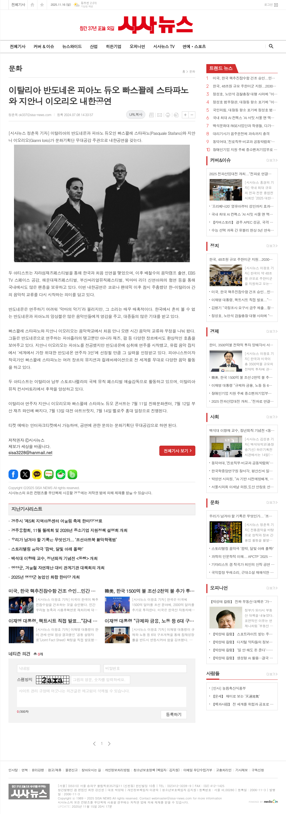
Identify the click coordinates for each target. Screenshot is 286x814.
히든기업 (113, 46)
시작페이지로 (32, 5)
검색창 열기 (269, 46)
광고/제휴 (54, 770)
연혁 (24, 770)
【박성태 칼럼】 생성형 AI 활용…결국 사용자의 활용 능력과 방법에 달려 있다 (243, 657)
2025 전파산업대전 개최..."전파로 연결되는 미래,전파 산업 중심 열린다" (243, 401)
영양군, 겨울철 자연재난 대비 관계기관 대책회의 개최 (58, 568)
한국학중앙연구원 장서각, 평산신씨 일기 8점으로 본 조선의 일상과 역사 (243, 470)
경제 (214, 331)
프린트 (168, 115)
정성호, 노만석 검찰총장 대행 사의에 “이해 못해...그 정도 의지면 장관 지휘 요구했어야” (245, 94)
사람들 (213, 673)
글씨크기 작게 (191, 114)
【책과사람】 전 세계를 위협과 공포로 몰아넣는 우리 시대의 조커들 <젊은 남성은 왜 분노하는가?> (243, 704)
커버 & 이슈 (44, 46)
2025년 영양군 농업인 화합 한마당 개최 (45, 577)
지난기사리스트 (27, 509)
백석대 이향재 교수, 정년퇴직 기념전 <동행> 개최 (54, 558)
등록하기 (173, 714)
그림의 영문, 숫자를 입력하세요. (99, 679)
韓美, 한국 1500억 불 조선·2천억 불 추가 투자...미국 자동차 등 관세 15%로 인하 (243, 377)
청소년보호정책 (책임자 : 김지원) (156, 770)
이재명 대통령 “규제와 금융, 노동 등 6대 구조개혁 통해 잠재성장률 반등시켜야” (243, 385)
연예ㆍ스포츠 (194, 46)
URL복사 (135, 114)
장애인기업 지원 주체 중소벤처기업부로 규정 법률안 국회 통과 (245, 149)
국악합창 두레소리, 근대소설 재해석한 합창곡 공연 (243, 572)
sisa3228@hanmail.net (30, 452)
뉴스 (221, 68)
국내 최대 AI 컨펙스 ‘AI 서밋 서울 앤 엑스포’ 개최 (245, 118)
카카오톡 (37, 474)
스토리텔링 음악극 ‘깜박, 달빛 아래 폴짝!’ (47, 549)
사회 (214, 416)
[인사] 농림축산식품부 (229, 688)
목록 (151, 115)
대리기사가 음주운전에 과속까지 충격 (241, 133)
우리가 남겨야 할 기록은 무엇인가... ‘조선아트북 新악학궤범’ (64, 539)
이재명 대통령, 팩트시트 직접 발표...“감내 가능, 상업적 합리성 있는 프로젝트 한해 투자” (243, 299)
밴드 (72, 474)
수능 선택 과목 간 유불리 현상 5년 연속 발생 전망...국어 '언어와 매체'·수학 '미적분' (243, 230)
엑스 (25, 474)
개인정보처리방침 (117, 770)
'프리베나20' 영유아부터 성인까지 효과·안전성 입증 (243, 206)
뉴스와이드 (72, 46)
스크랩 (176, 115)
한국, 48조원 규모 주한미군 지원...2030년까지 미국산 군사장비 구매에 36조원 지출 (245, 86)
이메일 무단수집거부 (197, 770)
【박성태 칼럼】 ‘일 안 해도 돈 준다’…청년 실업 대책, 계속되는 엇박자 (243, 650)
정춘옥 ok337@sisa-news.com (30, 114)
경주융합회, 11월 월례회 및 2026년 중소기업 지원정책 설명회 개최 (69, 530)
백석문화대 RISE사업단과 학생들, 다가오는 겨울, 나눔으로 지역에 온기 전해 (245, 126)
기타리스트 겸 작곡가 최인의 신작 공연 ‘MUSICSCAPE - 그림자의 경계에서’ (243, 564)
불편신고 (71, 770)
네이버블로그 (49, 474)
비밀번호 (112, 668)
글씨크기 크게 (185, 114)
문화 (192, 71)
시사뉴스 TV (163, 46)
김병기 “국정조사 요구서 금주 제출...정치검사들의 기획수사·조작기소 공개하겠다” (243, 307)
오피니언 (137, 46)
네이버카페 (60, 474)
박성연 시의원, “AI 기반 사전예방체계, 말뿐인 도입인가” (243, 478)
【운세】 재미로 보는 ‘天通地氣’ (236, 696)
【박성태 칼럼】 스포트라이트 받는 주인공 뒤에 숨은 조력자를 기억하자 (243, 634)
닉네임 (24, 668)
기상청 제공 (87, 6)
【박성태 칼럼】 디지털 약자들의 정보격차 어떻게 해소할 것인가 (243, 642)
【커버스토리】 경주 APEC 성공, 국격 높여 (243, 222)
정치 (214, 245)
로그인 (268, 4)
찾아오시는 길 (91, 770)
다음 (109, 744)
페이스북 (13, 474)
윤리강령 (38, 770)
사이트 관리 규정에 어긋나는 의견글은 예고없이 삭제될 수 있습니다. (74, 691)
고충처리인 (223, 770)
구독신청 (258, 770)
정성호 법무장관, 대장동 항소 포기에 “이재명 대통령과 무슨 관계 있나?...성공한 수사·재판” (245, 102)
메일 (159, 115)
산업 (94, 46)
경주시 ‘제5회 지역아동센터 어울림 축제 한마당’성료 (56, 521)
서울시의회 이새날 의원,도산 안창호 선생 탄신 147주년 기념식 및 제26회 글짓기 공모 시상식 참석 (243, 486)
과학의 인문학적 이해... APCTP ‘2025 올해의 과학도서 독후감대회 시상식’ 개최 (243, 556)
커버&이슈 (220, 160)
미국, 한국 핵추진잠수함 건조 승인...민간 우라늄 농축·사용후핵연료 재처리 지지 (245, 78)
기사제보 (241, 770)
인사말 (13, 770)
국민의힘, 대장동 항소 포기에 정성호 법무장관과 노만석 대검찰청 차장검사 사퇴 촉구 (245, 110)
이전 (94, 744)
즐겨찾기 (42, 5)
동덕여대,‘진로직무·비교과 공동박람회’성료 (245, 141)
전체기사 (18, 4)
